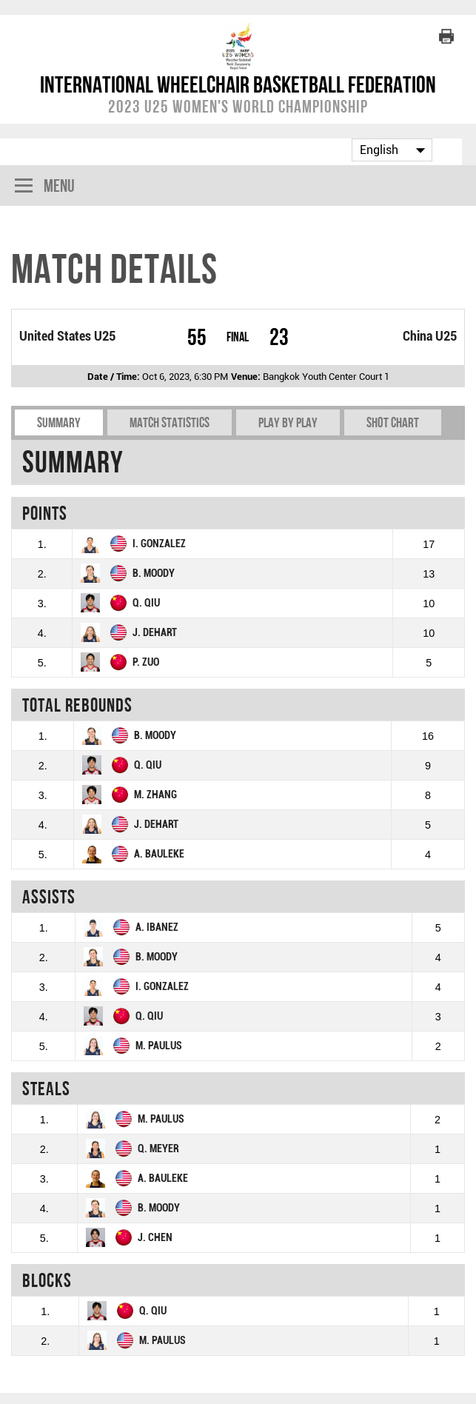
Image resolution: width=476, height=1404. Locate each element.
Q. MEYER (158, 1149)
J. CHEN (155, 1237)
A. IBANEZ (156, 927)
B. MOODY (154, 573)
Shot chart (392, 422)
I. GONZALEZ (159, 544)
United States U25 (67, 336)
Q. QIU (146, 603)
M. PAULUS (158, 1046)
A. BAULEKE (159, 854)
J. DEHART (155, 632)
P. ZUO (146, 662)
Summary (59, 422)
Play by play (288, 422)
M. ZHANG (155, 795)
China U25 (430, 336)
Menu (45, 187)
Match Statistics (169, 422)
